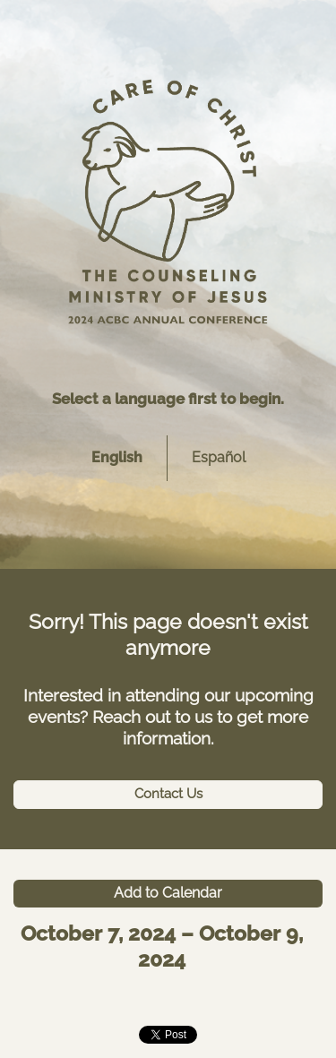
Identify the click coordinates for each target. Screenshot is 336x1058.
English (116, 457)
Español (219, 457)
